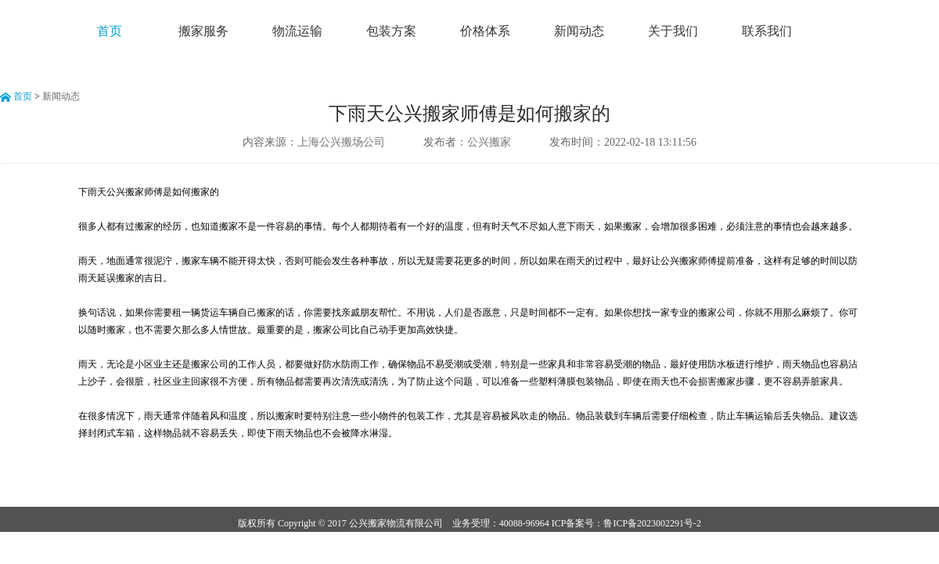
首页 (109, 31)
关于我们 (673, 31)
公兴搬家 (489, 142)
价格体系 (485, 31)
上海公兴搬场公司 (341, 142)
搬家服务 (203, 31)
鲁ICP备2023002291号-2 (652, 523)
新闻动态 (579, 31)
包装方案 (391, 31)
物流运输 (297, 31)
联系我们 (767, 31)
